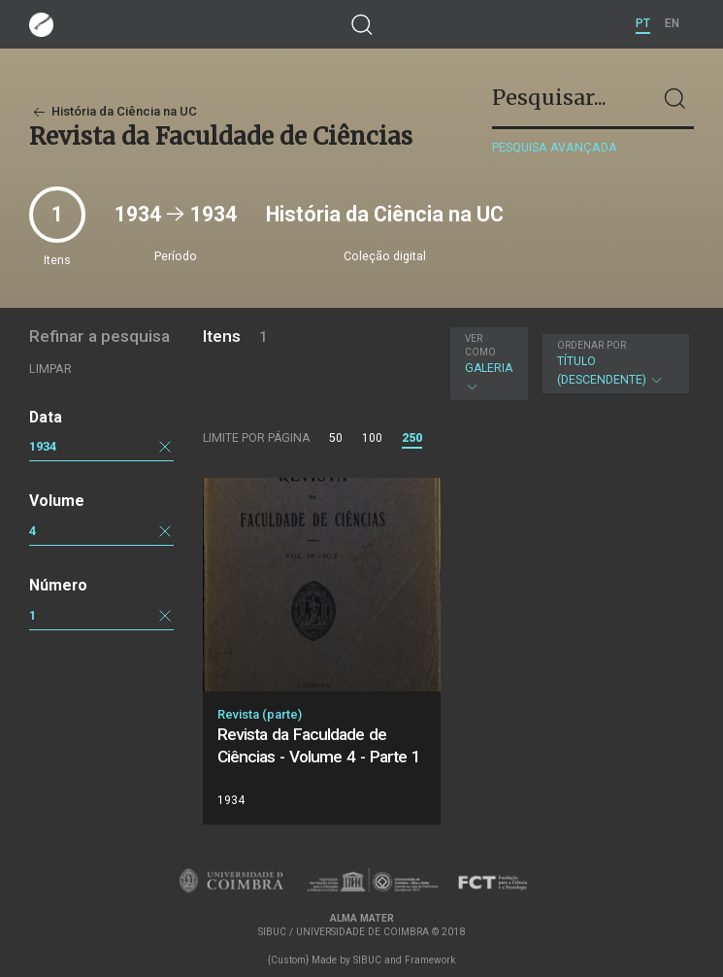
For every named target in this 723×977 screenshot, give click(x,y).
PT (643, 23)
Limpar (50, 368)
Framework (430, 960)
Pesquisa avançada (554, 147)
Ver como (480, 345)
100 (372, 438)
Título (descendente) (613, 363)
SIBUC (367, 960)
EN (672, 23)
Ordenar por (591, 345)
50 (336, 438)
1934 (42, 446)
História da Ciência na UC (113, 111)
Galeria (488, 363)
